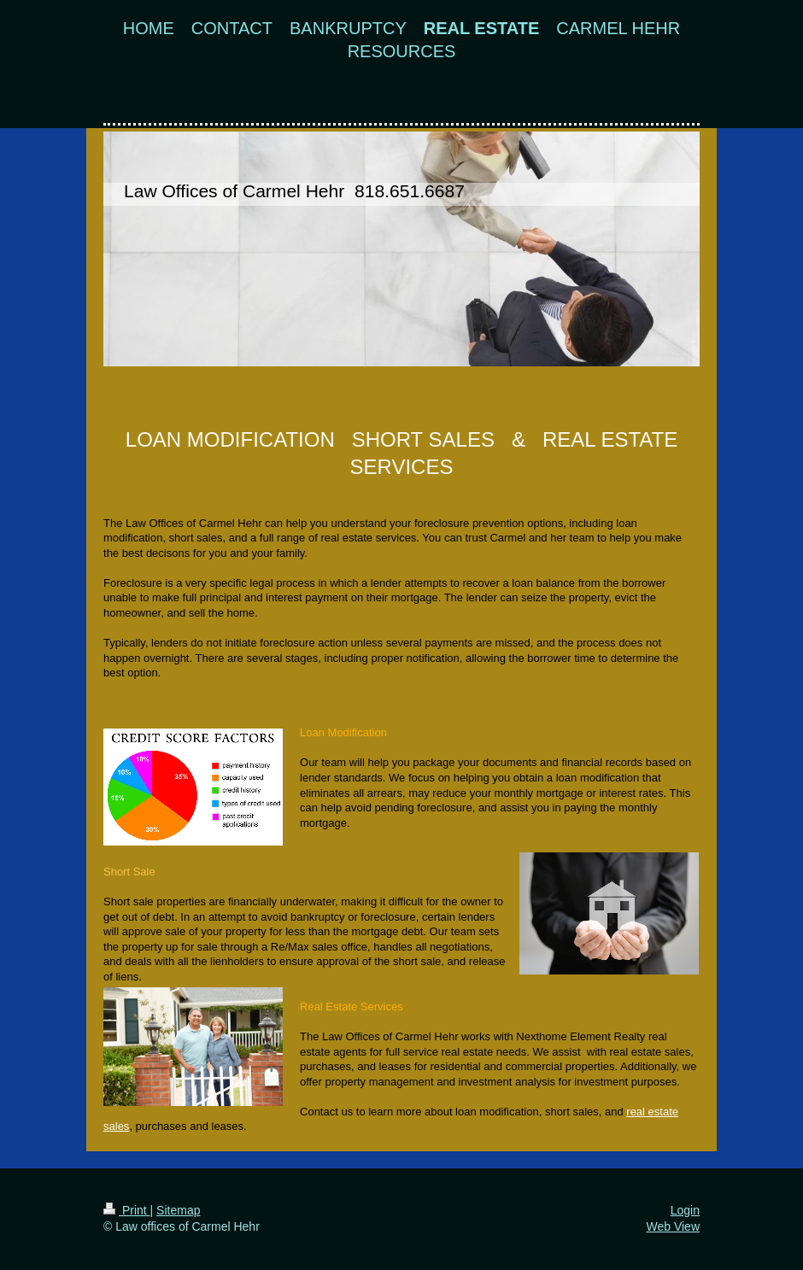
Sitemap (178, 1210)
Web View (673, 1226)
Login (685, 1210)
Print (126, 1210)
